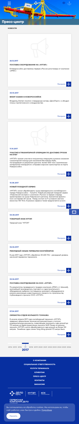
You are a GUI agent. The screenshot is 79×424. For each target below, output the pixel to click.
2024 (59, 347)
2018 (31, 347)
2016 (20, 347)
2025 (64, 347)
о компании (39, 360)
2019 (36, 347)
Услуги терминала (39, 368)
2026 (69, 347)
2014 (10, 347)
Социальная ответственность (39, 364)
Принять (13, 416)
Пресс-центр (39, 376)
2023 (55, 347)
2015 (15, 347)
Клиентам (39, 372)
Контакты (39, 380)
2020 (40, 347)
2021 (45, 347)
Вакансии (39, 384)
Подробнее (46, 410)
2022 (50, 347)
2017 (25, 349)
